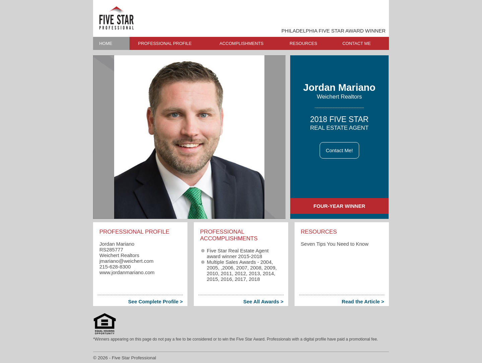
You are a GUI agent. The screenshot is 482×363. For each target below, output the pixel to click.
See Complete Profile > (155, 301)
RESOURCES (303, 43)
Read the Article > (363, 301)
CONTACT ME (356, 43)
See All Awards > (263, 301)
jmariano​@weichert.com (126, 261)
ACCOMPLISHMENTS (241, 43)
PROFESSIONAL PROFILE (165, 43)
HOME (105, 43)
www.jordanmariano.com (127, 272)
